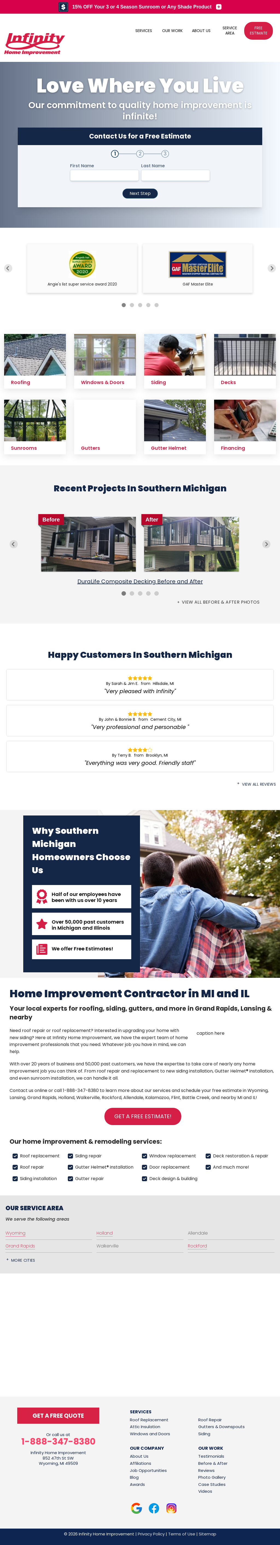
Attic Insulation (145, 1426)
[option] (140, 551)
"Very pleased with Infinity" (140, 691)
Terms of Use (181, 1534)
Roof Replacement (149, 1420)
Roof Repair (210, 1420)
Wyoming (257, 1090)
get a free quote (58, 1416)
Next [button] (266, 544)
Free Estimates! (93, 948)
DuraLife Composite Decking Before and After (140, 581)
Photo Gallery (212, 1477)
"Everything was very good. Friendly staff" (140, 763)
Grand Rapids (41, 1097)
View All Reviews (259, 784)
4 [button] (148, 593)
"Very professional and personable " (140, 727)
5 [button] (156, 593)
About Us (139, 1456)
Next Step (140, 193)
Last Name (153, 166)
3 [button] (140, 593)
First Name (82, 166)
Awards (137, 1484)
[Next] (272, 268)
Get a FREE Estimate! (142, 1116)
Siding (204, 1434)
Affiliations (140, 1463)
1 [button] (123, 593)
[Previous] (8, 268)
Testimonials (211, 1456)
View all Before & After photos (220, 602)
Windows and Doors (150, 1434)
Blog (134, 1477)
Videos (205, 1491)
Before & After (213, 1463)
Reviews (206, 1470)
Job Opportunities (148, 1470)
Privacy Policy (151, 1534)
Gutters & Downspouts (221, 1426)
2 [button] (132, 593)
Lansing (17, 1097)
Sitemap (207, 1534)
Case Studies (212, 1484)
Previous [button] (14, 544)
